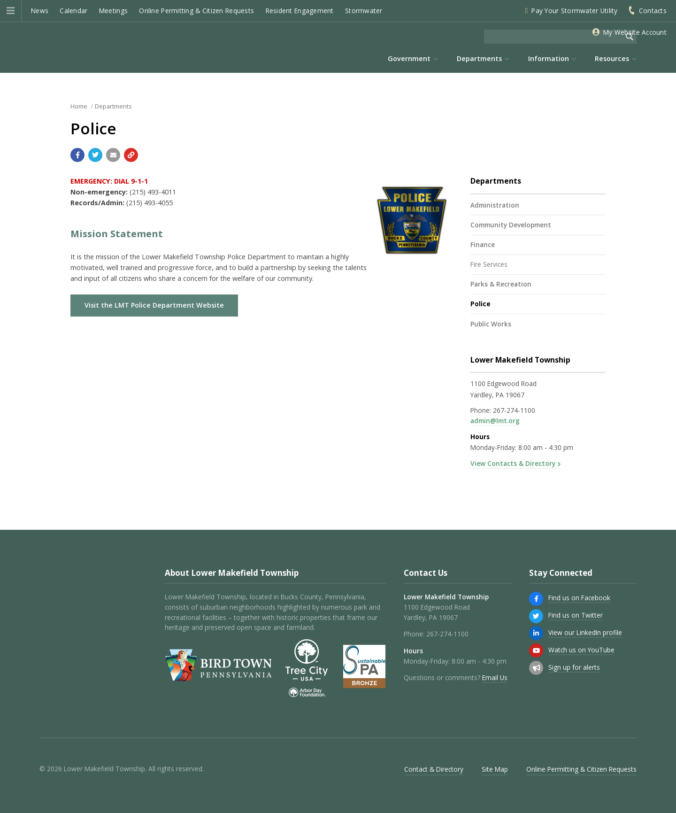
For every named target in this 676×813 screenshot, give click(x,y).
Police (480, 303)
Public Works (490, 323)
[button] (11, 11)
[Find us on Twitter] (536, 616)
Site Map (495, 769)
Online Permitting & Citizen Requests (196, 10)
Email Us (494, 677)
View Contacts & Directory (512, 463)
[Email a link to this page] (113, 155)
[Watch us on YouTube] (536, 650)
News (39, 10)
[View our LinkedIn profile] (536, 633)
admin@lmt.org (495, 420)
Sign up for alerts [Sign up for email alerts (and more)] (574, 667)
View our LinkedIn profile (585, 632)
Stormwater (364, 10)
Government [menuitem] (409, 58)
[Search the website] (553, 37)
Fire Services (488, 264)
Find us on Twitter (575, 615)
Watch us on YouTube (581, 649)
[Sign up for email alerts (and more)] (536, 668)
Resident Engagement (300, 10)
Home (78, 106)
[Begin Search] (629, 37)
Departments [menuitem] (479, 58)
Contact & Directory (433, 769)
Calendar (73, 10)
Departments (113, 106)
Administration (494, 205)
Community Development (510, 224)
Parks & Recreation (500, 283)
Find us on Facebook (579, 597)
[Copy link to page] (131, 155)
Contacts (653, 10)
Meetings (113, 10)
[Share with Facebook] (77, 155)
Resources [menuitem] (612, 58)
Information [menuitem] (548, 58)
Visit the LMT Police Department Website (154, 305)
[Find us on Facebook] (536, 599)
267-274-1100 (514, 410)
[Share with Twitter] (95, 155)
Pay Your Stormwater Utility (574, 10)
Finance (482, 244)
